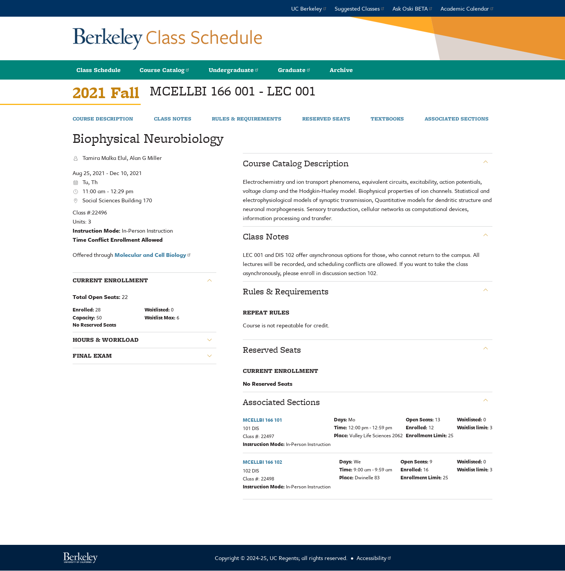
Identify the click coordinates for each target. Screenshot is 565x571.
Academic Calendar (467, 8)
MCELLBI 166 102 (262, 462)
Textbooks (387, 119)
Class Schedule (98, 70)
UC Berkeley (309, 8)
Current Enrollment (110, 280)
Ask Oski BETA (413, 8)
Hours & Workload (105, 340)
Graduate (294, 70)
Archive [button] (341, 70)
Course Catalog (165, 70)
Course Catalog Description (296, 163)
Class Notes (172, 119)
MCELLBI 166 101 (262, 420)
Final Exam (92, 356)
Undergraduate (234, 70)
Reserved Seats (326, 119)
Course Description (103, 119)
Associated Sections (457, 119)
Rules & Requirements (246, 119)
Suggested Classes (360, 8)
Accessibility (374, 558)
